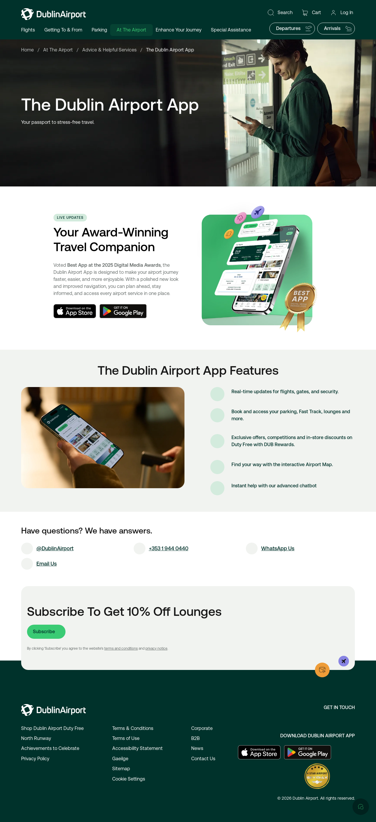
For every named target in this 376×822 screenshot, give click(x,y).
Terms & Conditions (132, 728)
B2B (195, 738)
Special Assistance (231, 30)
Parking (99, 30)
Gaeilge (120, 758)
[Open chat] (360, 586)
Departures (294, 28)
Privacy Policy (35, 758)
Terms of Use (126, 738)
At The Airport (131, 30)
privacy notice (156, 648)
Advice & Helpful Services (109, 50)
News (197, 748)
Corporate (202, 728)
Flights (28, 30)
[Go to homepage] (53, 14)
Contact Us (203, 758)
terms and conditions (121, 648)
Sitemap (121, 768)
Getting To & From (63, 30)
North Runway (36, 738)
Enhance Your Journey (179, 30)
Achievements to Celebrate (50, 748)
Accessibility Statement (137, 748)
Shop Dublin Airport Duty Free (52, 728)
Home (27, 50)
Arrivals (338, 28)
